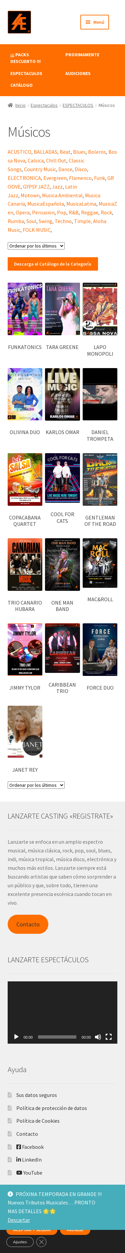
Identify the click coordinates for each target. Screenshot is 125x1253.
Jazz (57, 186)
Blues (79, 151)
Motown (30, 195)
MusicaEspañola (45, 203)
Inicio (20, 105)
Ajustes (20, 1242)
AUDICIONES (78, 73)
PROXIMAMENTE (82, 55)
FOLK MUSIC (37, 229)
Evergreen (55, 178)
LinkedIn (29, 1159)
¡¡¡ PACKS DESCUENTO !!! (25, 58)
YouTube (29, 1172)
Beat (65, 151)
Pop (61, 212)
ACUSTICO (19, 151)
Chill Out (56, 160)
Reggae (89, 212)
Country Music (40, 169)
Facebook (30, 1146)
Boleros (97, 151)
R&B (74, 212)
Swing (45, 221)
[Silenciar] (98, 1037)
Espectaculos (44, 105)
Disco (81, 169)
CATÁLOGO (21, 85)
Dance (65, 169)
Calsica (36, 160)
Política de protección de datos (51, 1108)
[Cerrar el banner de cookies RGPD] (41, 1242)
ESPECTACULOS (26, 73)
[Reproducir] (16, 1037)
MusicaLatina (81, 203)
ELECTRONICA (24, 178)
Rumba (16, 221)
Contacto (28, 924)
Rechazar (75, 1230)
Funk (99, 178)
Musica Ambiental (62, 195)
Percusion (43, 212)
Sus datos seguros (36, 1095)
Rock (106, 212)
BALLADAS (45, 151)
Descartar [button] (19, 1219)
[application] (63, 1012)
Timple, (83, 221)
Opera (23, 212)
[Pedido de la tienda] (36, 246)
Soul (31, 221)
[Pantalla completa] (108, 1037)
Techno (63, 221)
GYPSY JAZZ (36, 186)
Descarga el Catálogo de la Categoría (52, 264)
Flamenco (80, 178)
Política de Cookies (38, 1120)
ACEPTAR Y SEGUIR (32, 1230)
